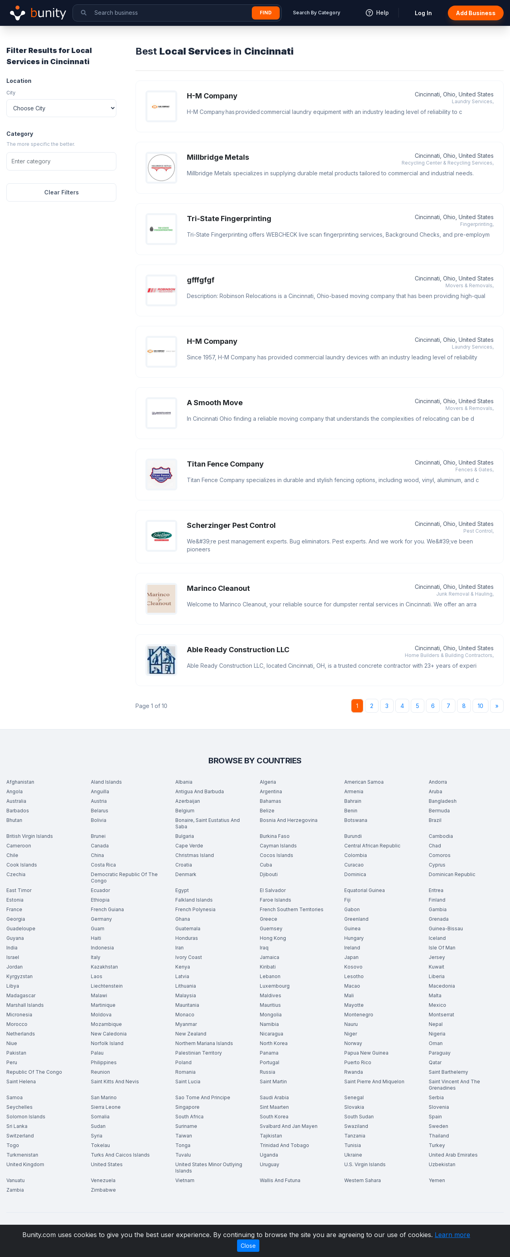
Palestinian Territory (198, 1053)
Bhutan (14, 820)
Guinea (352, 928)
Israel (12, 957)
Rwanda (353, 1072)
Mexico (437, 1005)
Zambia (15, 1190)
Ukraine (353, 1155)
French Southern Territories (292, 909)
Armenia (353, 791)
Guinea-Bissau (446, 928)
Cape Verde (189, 846)
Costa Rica (103, 865)
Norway (353, 1043)
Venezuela (103, 1180)
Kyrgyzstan (19, 976)
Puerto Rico (357, 1062)
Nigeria (437, 1034)
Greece (268, 919)
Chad (435, 846)
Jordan (14, 967)
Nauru (351, 1024)
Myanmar (186, 1024)
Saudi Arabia (274, 1097)
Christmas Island (194, 855)
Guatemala (187, 928)
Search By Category (316, 13)
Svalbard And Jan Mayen (289, 1126)
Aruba (435, 791)
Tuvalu (183, 1155)
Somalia (100, 1117)
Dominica (355, 874)
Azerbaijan (187, 801)
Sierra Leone (106, 1107)
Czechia (16, 874)
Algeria (268, 782)
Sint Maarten (274, 1107)
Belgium (184, 811)
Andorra (438, 782)
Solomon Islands (25, 1117)
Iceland (437, 938)
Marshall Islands (25, 1005)
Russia (267, 1072)
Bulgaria (184, 836)
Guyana (15, 938)
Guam (97, 928)
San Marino (104, 1097)
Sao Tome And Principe (202, 1097)
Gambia (438, 909)
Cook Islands (21, 865)
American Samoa (364, 782)
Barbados (17, 811)
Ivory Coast (188, 957)
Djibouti (269, 874)
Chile (12, 855)
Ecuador (100, 890)
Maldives (270, 995)
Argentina (271, 791)
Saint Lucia (187, 1081)
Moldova (101, 1015)
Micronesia (19, 1015)
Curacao (354, 865)
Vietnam (184, 1180)
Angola (14, 791)
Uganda (269, 1155)
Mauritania (187, 1005)
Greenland (356, 919)
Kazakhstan (104, 967)
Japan (351, 957)
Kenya (182, 967)
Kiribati (268, 967)
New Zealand (190, 1034)
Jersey (437, 957)
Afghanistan (20, 782)
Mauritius (270, 1005)
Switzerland (20, 1136)
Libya (12, 986)
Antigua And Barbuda (199, 791)
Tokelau (100, 1145)
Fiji (347, 900)
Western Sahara (362, 1180)
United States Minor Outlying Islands (208, 1167)
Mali (349, 995)
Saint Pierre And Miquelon (374, 1081)
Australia (16, 801)
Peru (11, 1062)
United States (107, 1164)
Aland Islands (106, 782)
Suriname (186, 1126)
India (12, 948)
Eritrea (436, 890)
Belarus (99, 811)
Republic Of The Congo (34, 1072)
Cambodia (441, 836)
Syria (96, 1136)
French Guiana (107, 909)
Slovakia (354, 1107)
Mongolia (271, 1015)
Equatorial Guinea (364, 890)
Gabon (352, 909)
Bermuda (439, 811)
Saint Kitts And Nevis (115, 1081)
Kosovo (353, 967)
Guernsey (271, 928)
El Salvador (273, 890)
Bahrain (352, 801)
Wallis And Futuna (280, 1180)
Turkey (437, 1145)
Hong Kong (273, 938)
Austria (99, 801)
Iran (179, 948)
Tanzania (354, 1136)
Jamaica (269, 957)
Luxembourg (275, 986)
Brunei (98, 836)
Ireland (352, 948)
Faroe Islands (275, 900)
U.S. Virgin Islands (365, 1164)
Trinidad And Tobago (284, 1145)
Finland (437, 900)
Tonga (182, 1145)
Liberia (437, 976)
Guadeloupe (20, 928)
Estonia (15, 900)
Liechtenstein (107, 986)
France (14, 909)
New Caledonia (109, 1034)
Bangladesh (443, 801)
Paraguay (440, 1053)
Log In (423, 13)
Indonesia (102, 948)
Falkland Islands (194, 900)
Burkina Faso (275, 836)
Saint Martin (273, 1081)
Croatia (183, 865)
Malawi (99, 995)
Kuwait (436, 967)
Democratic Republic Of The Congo (124, 877)
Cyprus (437, 865)
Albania (183, 782)
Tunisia (352, 1145)
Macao (352, 986)
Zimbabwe (103, 1190)
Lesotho (354, 976)
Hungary (354, 938)
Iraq (264, 948)
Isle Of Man (442, 948)
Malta (435, 995)
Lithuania (185, 986)
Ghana (182, 919)
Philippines (104, 1062)
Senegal (354, 1097)
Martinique (103, 1005)
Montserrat (441, 1015)
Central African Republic (372, 846)
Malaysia (185, 995)
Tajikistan (271, 1136)
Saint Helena (21, 1081)
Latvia (182, 976)
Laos (96, 976)
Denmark (185, 874)
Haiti (96, 938)
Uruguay (269, 1164)
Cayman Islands (278, 846)
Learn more (452, 1235)
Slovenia (439, 1107)
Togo (12, 1145)
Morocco (16, 1024)
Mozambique (106, 1024)
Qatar (435, 1062)
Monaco (184, 1015)
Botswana (355, 820)
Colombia (355, 855)
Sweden (438, 1126)
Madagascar (20, 995)
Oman (436, 1043)
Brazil (435, 820)
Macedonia (442, 986)
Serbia (436, 1097)
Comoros (440, 855)
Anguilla (100, 791)
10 (480, 705)
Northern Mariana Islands (204, 1043)
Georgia (15, 919)
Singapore (187, 1107)
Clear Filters (61, 192)
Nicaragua (271, 1034)
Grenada (439, 919)
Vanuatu (15, 1180)
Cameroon (18, 846)
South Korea (274, 1117)
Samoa (14, 1097)
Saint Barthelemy (448, 1072)
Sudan (98, 1126)
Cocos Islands (276, 855)
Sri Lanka (16, 1126)
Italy (95, 957)
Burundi (353, 836)
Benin (350, 811)
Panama (269, 1053)
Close (248, 1245)
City (11, 93)
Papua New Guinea (366, 1053)
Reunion (100, 1072)
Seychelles (19, 1107)
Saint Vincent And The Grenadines (454, 1085)
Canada (100, 846)
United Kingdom (25, 1164)
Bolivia (98, 820)
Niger (350, 1034)
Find (266, 13)
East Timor (18, 890)
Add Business (476, 13)
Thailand (439, 1136)
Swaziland (356, 1126)
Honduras (186, 938)
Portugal (269, 1062)
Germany (101, 919)
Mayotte (354, 1005)
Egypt (182, 890)
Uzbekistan (442, 1164)
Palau (97, 1053)
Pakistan (16, 1053)
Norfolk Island (107, 1043)
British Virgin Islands (29, 836)
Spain (435, 1117)
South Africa (189, 1117)
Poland (183, 1062)
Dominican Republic (452, 874)
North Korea (274, 1043)
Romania (185, 1072)
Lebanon (270, 976)
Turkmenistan (22, 1155)
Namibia (269, 1024)
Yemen (437, 1180)
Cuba (266, 865)
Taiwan (183, 1136)
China (97, 855)
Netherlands (20, 1034)
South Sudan (359, 1117)
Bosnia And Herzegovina (289, 820)
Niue (11, 1043)
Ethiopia (100, 900)
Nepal (436, 1024)
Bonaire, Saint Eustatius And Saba (207, 823)
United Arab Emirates (453, 1155)
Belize (267, 811)
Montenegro (358, 1015)
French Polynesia (195, 909)
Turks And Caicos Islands (120, 1155)
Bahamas (270, 801)
